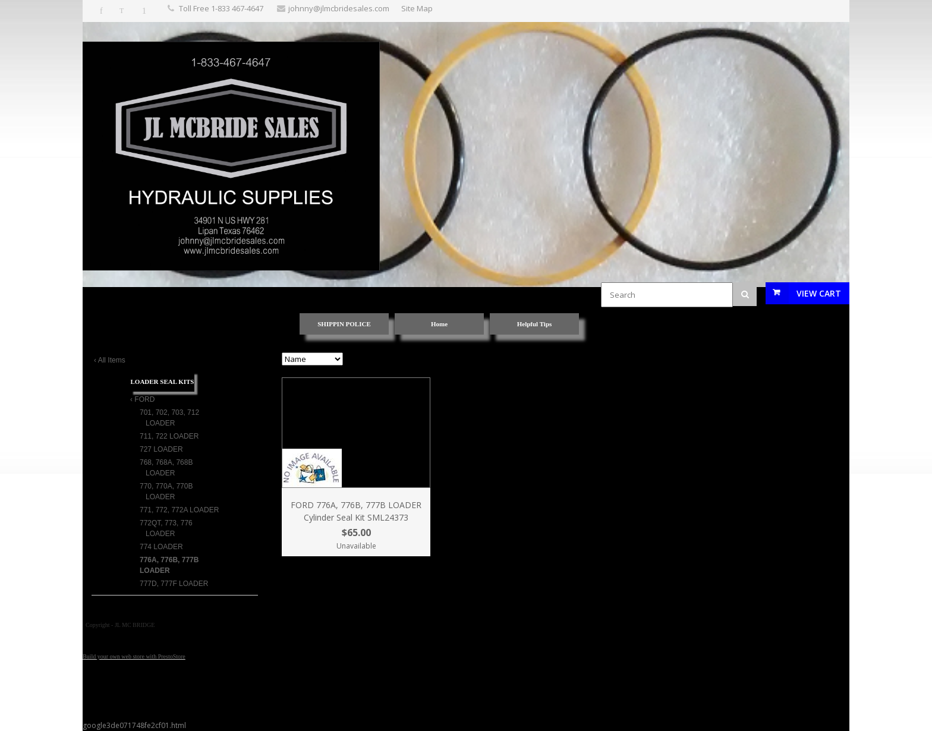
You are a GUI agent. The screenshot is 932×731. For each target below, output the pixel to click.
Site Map (417, 8)
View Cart (818, 293)
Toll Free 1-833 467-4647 (221, 8)
